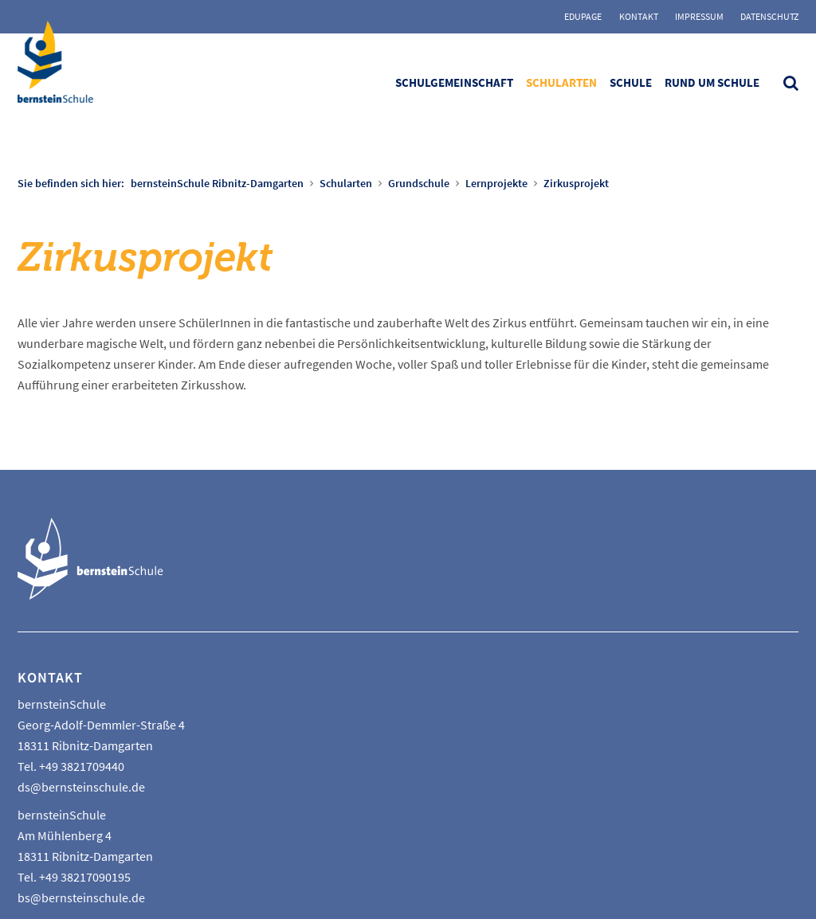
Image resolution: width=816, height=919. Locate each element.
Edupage (583, 16)
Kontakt (638, 16)
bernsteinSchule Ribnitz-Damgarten (217, 183)
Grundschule (418, 183)
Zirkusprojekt (576, 183)
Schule (631, 82)
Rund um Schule (712, 82)
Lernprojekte (496, 183)
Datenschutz (769, 16)
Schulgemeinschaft (454, 82)
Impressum (699, 16)
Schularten (561, 82)
